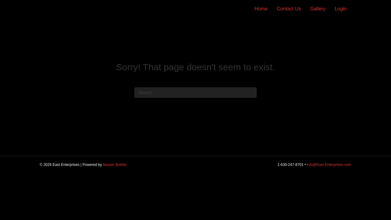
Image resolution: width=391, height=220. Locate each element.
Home (261, 8)
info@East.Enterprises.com (329, 165)
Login (341, 8)
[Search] (195, 92)
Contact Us (289, 8)
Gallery (318, 8)
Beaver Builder (115, 165)
